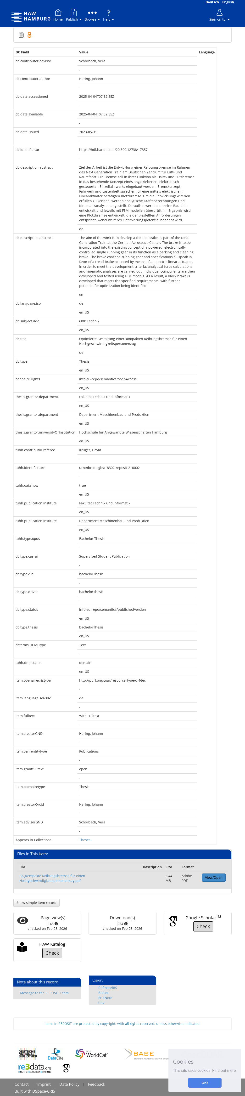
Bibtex (103, 992)
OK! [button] (205, 1083)
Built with (23, 1091)
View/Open (214, 877)
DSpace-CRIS (43, 1091)
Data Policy (69, 1084)
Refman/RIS (107, 987)
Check (203, 926)
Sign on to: (219, 15)
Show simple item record (36, 902)
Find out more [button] (224, 1070)
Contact (22, 1084)
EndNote (105, 997)
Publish (73, 15)
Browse (92, 15)
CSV (101, 1002)
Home (58, 15)
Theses (84, 840)
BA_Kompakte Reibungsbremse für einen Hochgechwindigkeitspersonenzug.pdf (52, 878)
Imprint (44, 1084)
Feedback (96, 1084)
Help (108, 15)
